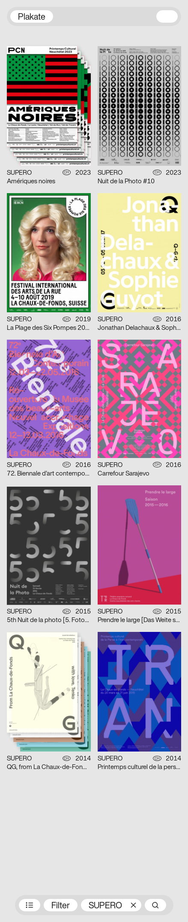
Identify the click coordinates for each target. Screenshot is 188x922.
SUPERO (105, 906)
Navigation (167, 16)
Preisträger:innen (29, 905)
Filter (60, 906)
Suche (155, 905)
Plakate (31, 17)
